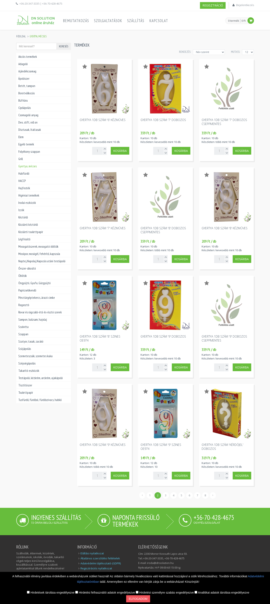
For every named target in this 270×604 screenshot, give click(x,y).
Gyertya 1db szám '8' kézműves (224, 228)
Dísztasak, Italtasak (29, 130)
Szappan (23, 334)
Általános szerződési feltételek (100, 558)
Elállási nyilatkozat (92, 553)
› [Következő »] (212, 495)
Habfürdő (23, 173)
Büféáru (23, 100)
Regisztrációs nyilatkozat (96, 568)
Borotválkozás (26, 93)
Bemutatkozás (76, 20)
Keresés (63, 46)
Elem (21, 137)
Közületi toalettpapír (30, 232)
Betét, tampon (26, 86)
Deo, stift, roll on (28, 122)
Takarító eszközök (28, 371)
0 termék (233, 21)
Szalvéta (23, 327)
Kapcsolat (158, 20)
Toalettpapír (25, 393)
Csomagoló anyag (28, 115)
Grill (20, 159)
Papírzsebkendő (27, 290)
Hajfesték (24, 188)
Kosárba (120, 151)
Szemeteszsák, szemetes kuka (35, 356)
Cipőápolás (24, 108)
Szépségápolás (26, 363)
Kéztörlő (23, 217)
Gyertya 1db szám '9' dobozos (163, 336)
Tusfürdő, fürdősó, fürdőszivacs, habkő (40, 400)
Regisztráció (212, 5)
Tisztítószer (25, 385)
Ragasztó (23, 305)
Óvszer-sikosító (27, 268)
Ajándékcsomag (27, 71)
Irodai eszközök (27, 203)
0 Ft (243, 21)
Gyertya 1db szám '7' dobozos (163, 120)
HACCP (22, 181)
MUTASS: (235, 52)
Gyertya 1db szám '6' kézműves (103, 120)
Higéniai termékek (28, 195)
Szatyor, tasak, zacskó (30, 341)
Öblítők (22, 276)
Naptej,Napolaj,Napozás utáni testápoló (41, 261)
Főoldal (21, 36)
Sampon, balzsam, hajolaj (32, 320)
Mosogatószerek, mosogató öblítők (38, 246)
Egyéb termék (26, 144)
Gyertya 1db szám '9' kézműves (103, 445)
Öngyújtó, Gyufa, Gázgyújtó (34, 283)
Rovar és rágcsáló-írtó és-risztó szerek (40, 312)
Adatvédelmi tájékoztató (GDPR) (100, 563)
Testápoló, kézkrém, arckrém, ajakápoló (40, 378)
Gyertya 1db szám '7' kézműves (103, 228)
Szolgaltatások (108, 20)
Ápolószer (23, 79)
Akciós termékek (27, 57)
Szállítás (135, 20)
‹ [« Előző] (142, 495)
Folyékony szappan (29, 152)
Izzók (21, 210)
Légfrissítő (24, 239)
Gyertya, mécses (27, 166)
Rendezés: (185, 52)
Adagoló (23, 64)
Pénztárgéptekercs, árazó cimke (36, 298)
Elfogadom (138, 598)
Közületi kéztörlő (28, 225)
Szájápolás (24, 349)
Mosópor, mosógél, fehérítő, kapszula (39, 254)
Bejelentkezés (245, 5)
